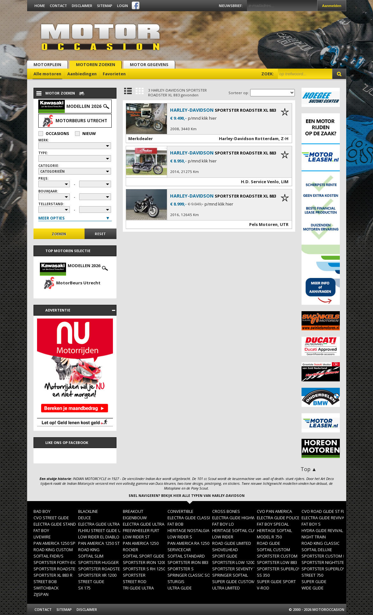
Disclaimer (82, 5)
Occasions (53, 133)
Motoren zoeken (95, 64)
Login (122, 5)
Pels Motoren (263, 224)
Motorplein (47, 64)
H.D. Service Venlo (260, 181)
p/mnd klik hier (202, 118)
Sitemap (104, 5)
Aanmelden (331, 6)
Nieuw (85, 133)
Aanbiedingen (82, 74)
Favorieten (114, 74)
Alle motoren (47, 74)
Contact (58, 5)
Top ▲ (309, 469)
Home (39, 5)
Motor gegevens (149, 64)
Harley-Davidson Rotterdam (249, 138)
